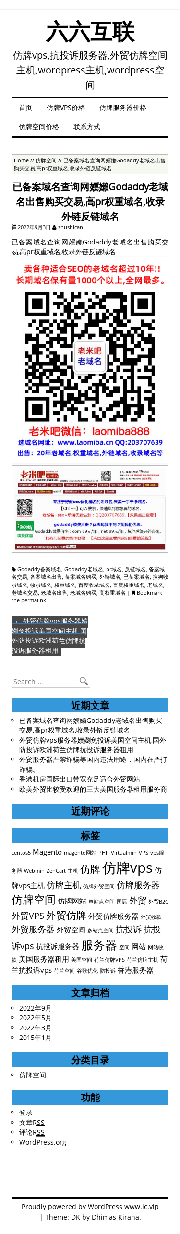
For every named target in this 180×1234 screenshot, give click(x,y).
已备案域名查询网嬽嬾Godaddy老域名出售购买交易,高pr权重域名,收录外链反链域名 (90, 725)
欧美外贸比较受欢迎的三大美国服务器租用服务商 (93, 789)
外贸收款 (151, 917)
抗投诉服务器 (57, 946)
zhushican (70, 227)
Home (21, 160)
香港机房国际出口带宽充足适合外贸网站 (79, 778)
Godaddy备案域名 (39, 569)
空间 (124, 947)
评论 (32, 1132)
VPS (143, 852)
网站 (139, 946)
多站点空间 (100, 930)
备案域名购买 (80, 576)
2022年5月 (35, 1017)
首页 (25, 107)
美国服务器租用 (44, 959)
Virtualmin (124, 852)
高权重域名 (112, 592)
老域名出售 (54, 592)
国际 (122, 901)
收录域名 (40, 584)
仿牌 (90, 869)
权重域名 (64, 584)
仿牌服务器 (138, 885)
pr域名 (114, 569)
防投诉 (108, 970)
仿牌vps (127, 867)
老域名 (155, 584)
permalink (33, 600)
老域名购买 (83, 592)
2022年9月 (35, 1008)
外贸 (137, 900)
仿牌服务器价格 (122, 107)
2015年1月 (35, 1037)
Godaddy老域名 (83, 569)
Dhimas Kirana (115, 1217)
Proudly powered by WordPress (72, 1206)
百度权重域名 (128, 584)
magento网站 (80, 852)
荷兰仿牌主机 (142, 959)
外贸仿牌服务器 (113, 916)
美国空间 (81, 959)
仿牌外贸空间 (99, 886)
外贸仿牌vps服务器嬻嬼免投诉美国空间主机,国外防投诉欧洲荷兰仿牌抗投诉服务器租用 (50, 635)
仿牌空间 (46, 160)
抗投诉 (129, 929)
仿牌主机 (64, 885)
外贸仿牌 (66, 915)
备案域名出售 (46, 576)
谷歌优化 (87, 970)
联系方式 (86, 126)
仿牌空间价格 (39, 126)
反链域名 (135, 569)
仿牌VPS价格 (66, 107)
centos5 (21, 852)
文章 (32, 1122)
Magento (47, 851)
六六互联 (90, 31)
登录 (26, 1112)
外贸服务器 (33, 929)
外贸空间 (71, 929)
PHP (103, 852)
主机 (73, 870)
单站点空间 (101, 901)
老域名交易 (25, 592)
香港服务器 (136, 970)
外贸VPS (28, 915)
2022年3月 (35, 1027)
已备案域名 (136, 576)
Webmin (34, 870)
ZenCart (56, 870)
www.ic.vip (141, 1206)
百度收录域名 (94, 584)
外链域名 (109, 576)
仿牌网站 (72, 900)
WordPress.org (42, 1142)
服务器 (99, 945)
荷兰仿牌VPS (109, 959)
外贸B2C (158, 901)
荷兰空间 (64, 970)
